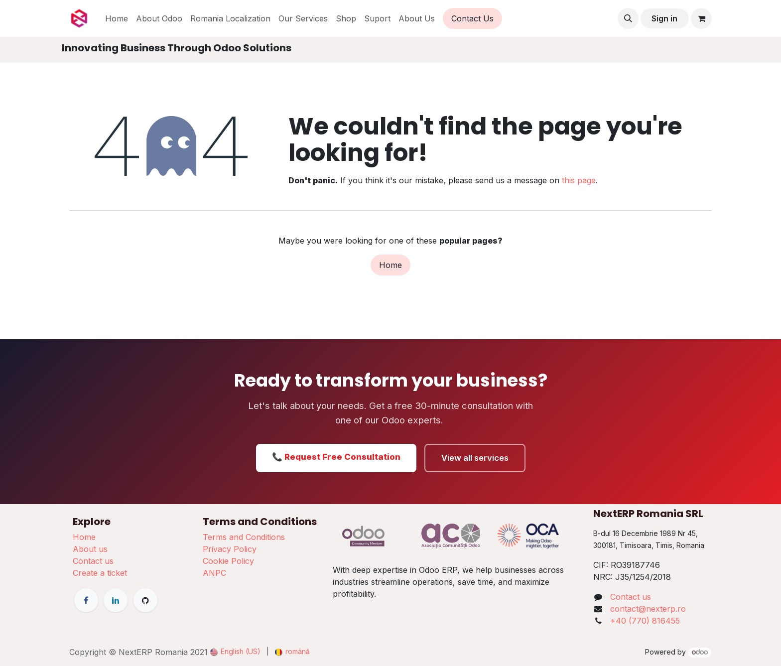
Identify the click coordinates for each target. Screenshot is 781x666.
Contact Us (472, 18)
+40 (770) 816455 (645, 621)
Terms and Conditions (244, 537)
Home (390, 265)
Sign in (664, 18)
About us (90, 549)
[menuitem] (116, 18)
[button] (628, 18)
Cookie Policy (228, 561)
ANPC (214, 573)
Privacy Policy (230, 549)
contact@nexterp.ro (648, 609)
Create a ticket (100, 573)
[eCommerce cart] (701, 18)
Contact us (93, 561)
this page (579, 180)
